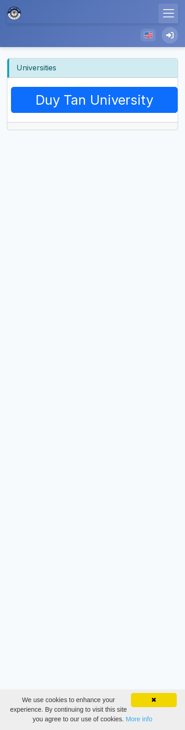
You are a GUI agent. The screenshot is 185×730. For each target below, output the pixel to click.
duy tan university (94, 100)
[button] (148, 35)
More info (138, 719)
